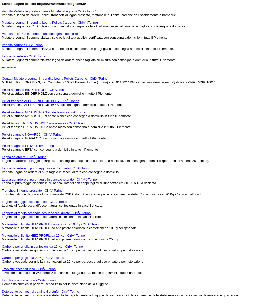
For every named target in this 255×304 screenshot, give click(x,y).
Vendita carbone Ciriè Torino (22, 45)
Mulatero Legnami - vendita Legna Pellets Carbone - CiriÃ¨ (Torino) (50, 22)
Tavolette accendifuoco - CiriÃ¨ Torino (29, 269)
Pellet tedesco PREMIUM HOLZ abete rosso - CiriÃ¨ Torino (44, 123)
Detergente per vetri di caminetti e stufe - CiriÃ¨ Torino (40, 291)
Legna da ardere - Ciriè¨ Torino (24, 56)
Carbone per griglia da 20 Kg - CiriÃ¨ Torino (33, 258)
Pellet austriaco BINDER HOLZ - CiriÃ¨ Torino (34, 90)
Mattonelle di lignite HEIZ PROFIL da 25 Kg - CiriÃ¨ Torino (43, 235)
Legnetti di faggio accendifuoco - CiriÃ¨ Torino (34, 202)
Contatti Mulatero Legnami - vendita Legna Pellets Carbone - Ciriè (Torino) (55, 78)
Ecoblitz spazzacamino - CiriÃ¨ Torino (29, 280)
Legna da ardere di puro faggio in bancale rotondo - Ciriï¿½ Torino (49, 179)
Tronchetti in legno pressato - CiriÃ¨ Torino (32, 190)
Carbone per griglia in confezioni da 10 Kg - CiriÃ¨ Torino (42, 246)
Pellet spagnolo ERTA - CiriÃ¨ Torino (28, 146)
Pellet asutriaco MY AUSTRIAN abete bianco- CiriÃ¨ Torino (44, 112)
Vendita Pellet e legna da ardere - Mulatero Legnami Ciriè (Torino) (49, 11)
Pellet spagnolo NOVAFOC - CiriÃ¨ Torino (32, 134)
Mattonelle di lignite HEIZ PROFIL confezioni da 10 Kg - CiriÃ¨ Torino (51, 224)
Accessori (9, 67)
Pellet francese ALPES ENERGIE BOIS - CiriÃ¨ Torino (40, 101)
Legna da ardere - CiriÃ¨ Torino (24, 157)
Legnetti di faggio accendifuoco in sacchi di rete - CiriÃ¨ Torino (46, 213)
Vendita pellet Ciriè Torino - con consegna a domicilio (40, 34)
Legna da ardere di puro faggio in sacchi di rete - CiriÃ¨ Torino (46, 168)
